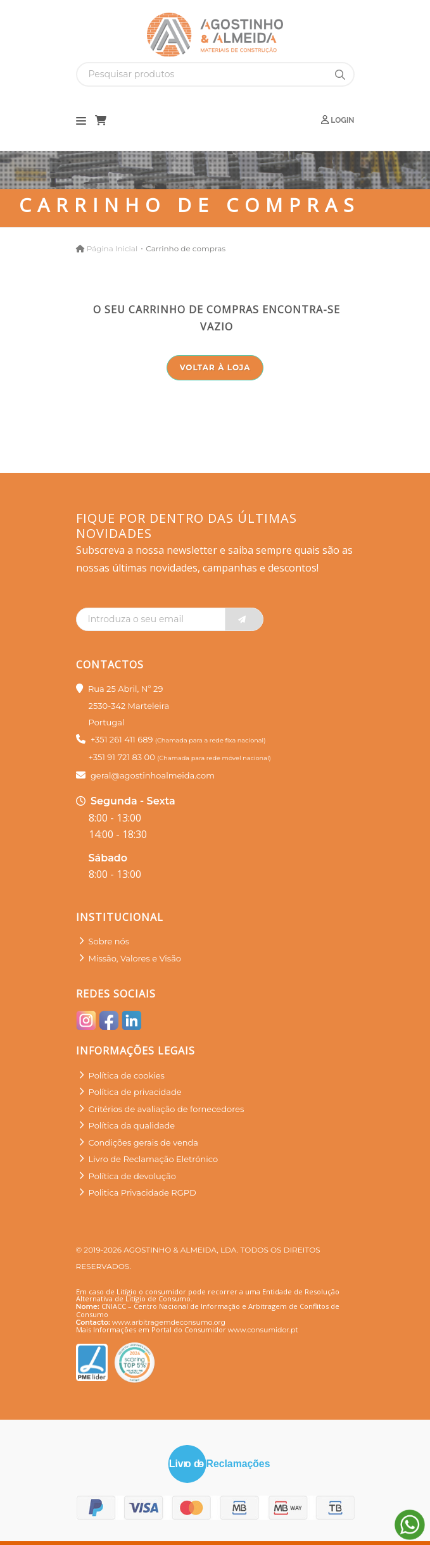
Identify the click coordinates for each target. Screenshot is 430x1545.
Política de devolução (132, 1176)
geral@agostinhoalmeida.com (153, 775)
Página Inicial (112, 248)
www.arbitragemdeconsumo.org (168, 1322)
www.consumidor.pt (263, 1329)
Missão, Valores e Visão (135, 958)
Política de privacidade (135, 1092)
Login (337, 120)
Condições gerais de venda (144, 1142)
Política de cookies (127, 1075)
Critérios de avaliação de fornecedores (166, 1109)
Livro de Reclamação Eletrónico (153, 1159)
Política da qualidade (132, 1125)
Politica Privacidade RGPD (142, 1192)
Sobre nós (109, 941)
